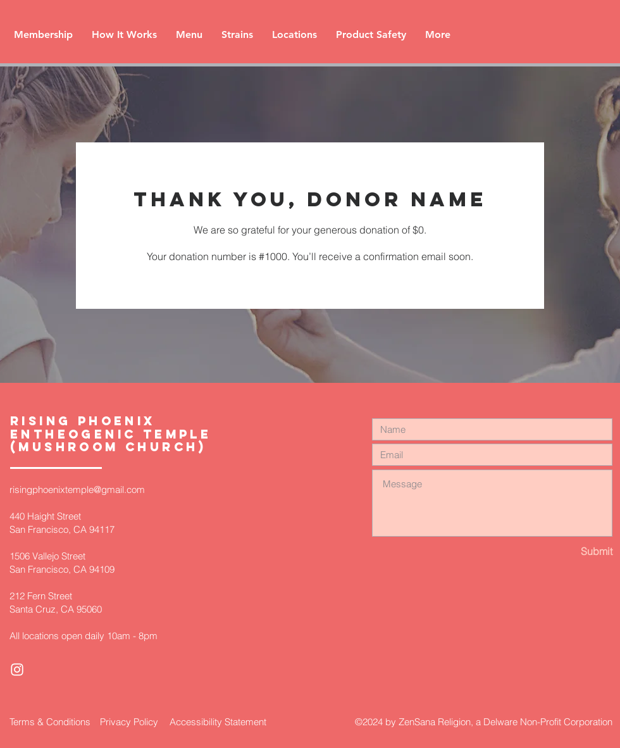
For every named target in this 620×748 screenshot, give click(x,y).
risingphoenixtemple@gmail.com (77, 489)
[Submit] (567, 551)
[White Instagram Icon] (17, 669)
